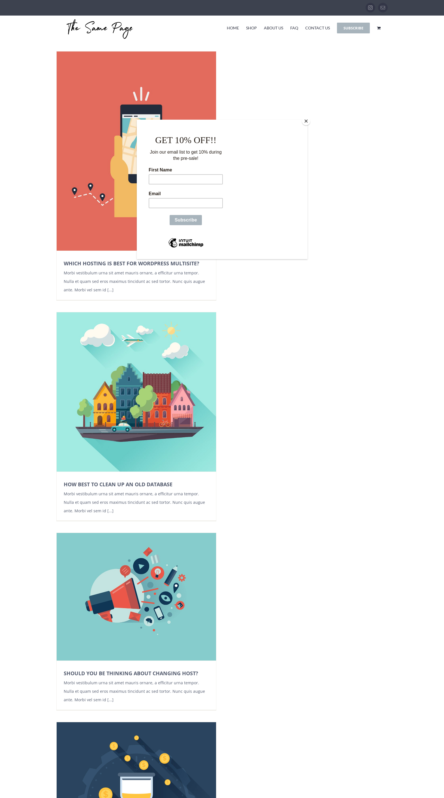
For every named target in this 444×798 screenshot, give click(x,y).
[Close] (306, 121)
